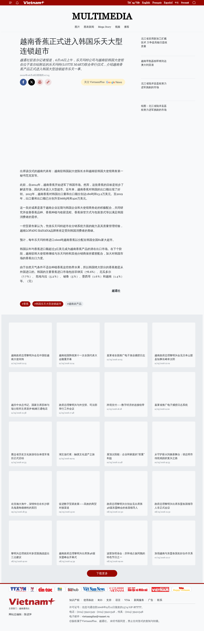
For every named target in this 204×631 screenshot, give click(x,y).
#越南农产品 (74, 303)
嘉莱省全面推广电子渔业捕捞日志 (126, 355)
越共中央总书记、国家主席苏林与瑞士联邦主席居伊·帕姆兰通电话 (30, 406)
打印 (39, 82)
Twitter (31, 82)
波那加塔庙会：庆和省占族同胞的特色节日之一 (126, 555)
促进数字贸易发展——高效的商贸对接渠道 (78, 505)
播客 (126, 26)
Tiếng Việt (133, 2)
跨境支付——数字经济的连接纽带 (125, 404)
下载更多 (102, 573)
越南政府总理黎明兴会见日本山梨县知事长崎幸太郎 (174, 357)
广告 (150, 600)
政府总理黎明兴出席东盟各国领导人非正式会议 (174, 505)
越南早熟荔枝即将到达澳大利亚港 (154, 63)
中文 (177, 3)
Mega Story (104, 26)
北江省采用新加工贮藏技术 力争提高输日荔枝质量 (154, 42)
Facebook (23, 82)
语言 (117, 600)
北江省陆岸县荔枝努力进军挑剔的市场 (154, 85)
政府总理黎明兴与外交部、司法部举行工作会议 (78, 406)
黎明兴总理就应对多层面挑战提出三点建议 (30, 555)
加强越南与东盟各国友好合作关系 (174, 553)
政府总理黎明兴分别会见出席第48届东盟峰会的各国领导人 (124, 505)
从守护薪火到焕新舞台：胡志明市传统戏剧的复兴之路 (174, 456)
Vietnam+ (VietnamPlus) (34, 2)
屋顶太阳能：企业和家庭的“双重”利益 (126, 456)
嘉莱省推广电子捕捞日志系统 (171, 404)
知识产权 (74, 600)
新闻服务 (139, 600)
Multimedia (102, 16)
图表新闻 (89, 26)
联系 (159, 600)
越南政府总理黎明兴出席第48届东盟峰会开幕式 (77, 555)
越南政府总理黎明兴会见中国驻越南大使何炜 (30, 357)
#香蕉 (25, 303)
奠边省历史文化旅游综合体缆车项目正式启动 (30, 456)
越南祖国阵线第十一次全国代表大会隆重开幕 (78, 357)
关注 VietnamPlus (94, 82)
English (146, 2)
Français (156, 2)
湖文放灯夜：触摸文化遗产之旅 (77, 454)
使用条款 (89, 600)
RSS (100, 600)
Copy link (48, 82)
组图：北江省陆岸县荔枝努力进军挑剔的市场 (154, 107)
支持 (108, 600)
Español (168, 2)
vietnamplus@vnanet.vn (95, 616)
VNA (127, 600)
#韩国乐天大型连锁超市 (47, 303)
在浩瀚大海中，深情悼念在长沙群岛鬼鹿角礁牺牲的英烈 (30, 505)
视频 (117, 26)
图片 (77, 26)
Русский (185, 3)
